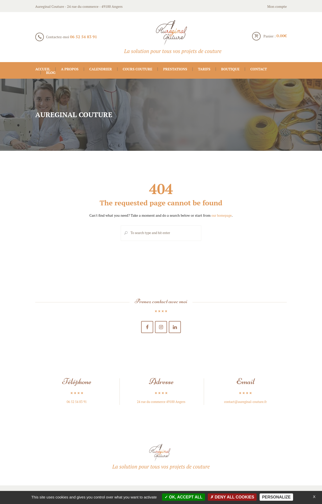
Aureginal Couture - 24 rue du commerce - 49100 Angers (79, 6)
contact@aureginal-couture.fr (245, 404)
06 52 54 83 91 (83, 36)
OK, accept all (183, 497)
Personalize (276, 497)
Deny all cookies (232, 497)
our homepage (221, 215)
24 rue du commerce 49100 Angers (161, 404)
